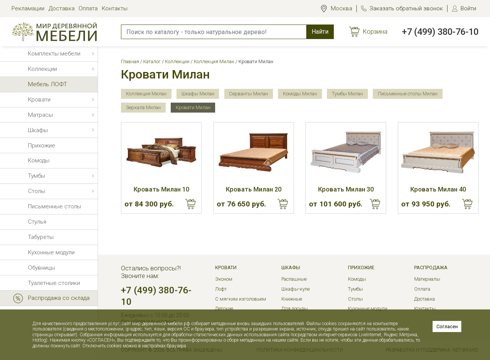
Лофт (221, 289)
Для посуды (294, 308)
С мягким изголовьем (240, 299)
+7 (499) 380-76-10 (440, 31)
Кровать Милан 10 (161, 189)
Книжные (291, 299)
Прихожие (361, 267)
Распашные (294, 279)
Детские (224, 308)
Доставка (62, 8)
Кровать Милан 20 (253, 189)
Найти (320, 31)
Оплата (88, 8)
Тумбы (355, 289)
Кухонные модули (367, 308)
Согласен (447, 326)
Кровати (226, 267)
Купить (190, 204)
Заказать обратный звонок (406, 8)
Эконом (223, 279)
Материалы (427, 279)
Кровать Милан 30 (346, 189)
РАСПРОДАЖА (431, 267)
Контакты (114, 8)
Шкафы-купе (295, 289)
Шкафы (290, 267)
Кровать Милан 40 (438, 189)
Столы (355, 299)
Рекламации (27, 8)
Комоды (357, 279)
